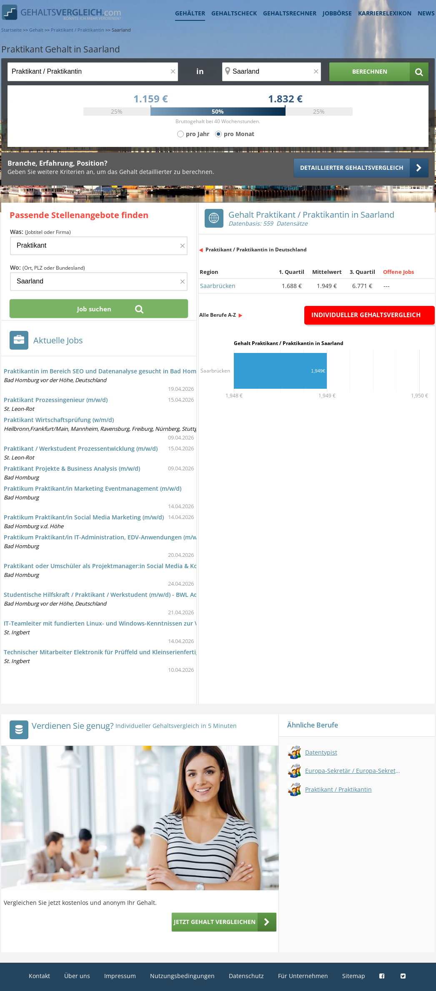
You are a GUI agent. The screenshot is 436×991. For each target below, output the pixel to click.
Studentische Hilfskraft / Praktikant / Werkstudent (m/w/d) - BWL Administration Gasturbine (135, 595)
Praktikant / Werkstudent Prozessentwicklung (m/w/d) (81, 448)
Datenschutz (246, 976)
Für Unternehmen (303, 976)
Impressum (120, 976)
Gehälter (190, 13)
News (426, 13)
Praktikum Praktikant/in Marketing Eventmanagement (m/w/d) (92, 488)
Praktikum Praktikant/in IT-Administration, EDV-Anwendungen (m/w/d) (104, 537)
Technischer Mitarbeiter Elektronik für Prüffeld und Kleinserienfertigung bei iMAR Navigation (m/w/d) (148, 652)
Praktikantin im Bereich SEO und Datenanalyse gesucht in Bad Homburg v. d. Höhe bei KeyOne (139, 371)
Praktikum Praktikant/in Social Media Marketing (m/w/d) (84, 517)
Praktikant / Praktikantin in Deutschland (256, 249)
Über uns (77, 976)
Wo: (47, 267)
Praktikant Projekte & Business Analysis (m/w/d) (72, 468)
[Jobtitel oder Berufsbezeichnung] (93, 71)
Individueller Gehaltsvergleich (366, 314)
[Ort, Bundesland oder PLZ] (271, 71)
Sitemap (353, 976)
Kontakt (39, 976)
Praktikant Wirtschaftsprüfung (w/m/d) (59, 420)
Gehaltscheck (234, 13)
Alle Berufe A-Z (217, 314)
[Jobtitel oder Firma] (99, 245)
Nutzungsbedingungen (182, 976)
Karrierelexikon (384, 13)
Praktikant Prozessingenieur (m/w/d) (56, 400)
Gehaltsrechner (289, 13)
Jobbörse (337, 13)
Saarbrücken (218, 286)
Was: (40, 232)
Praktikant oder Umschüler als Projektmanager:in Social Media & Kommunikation (120, 566)
